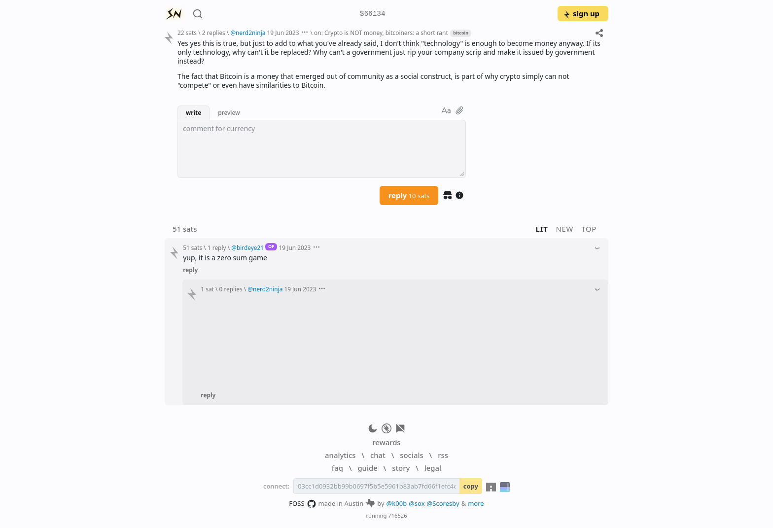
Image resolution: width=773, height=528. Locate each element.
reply (409, 195)
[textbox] (321, 148)
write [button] (193, 112)
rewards (386, 442)
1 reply (217, 247)
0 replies (231, 289)
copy (470, 486)
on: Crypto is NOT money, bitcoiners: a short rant (381, 32)
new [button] (565, 229)
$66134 (373, 14)
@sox (416, 503)
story (401, 468)
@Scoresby (443, 503)
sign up (580, 13)
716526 (397, 515)
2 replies (213, 32)
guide (367, 468)
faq (337, 468)
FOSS (302, 504)
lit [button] (542, 229)
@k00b (396, 503)
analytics (340, 455)
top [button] (589, 229)
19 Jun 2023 (283, 32)
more (476, 503)
